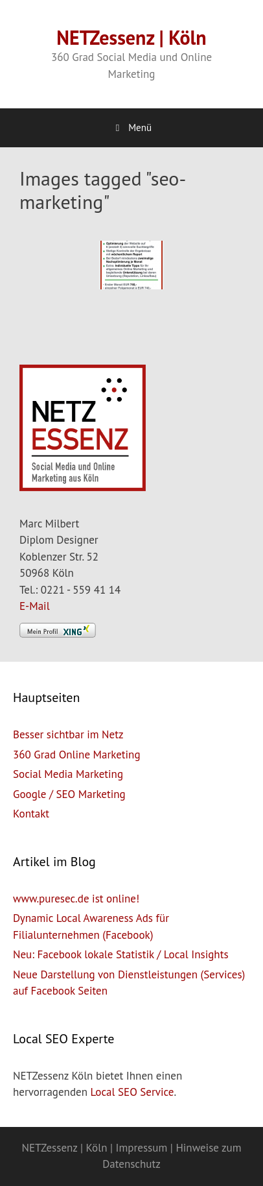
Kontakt (31, 813)
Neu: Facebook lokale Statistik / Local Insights (121, 954)
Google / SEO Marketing (69, 794)
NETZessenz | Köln (131, 37)
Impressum (142, 1148)
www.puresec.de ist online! (76, 898)
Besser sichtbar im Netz (68, 734)
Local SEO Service (132, 1092)
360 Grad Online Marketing (77, 754)
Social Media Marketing (68, 774)
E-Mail (34, 606)
